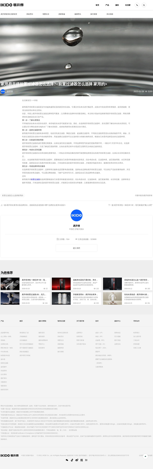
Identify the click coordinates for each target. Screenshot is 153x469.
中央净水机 (4, 352)
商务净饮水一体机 (7, 348)
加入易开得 (137, 336)
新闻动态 (117, 333)
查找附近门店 (24, 333)
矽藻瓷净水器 (5, 355)
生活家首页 (26, 100)
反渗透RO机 (5, 333)
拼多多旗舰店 (24, 352)
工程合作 (136, 340)
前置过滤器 (35, 179)
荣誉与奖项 (80, 340)
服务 (117, 5)
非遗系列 (4, 371)
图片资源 (117, 340)
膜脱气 (97, 352)
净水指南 (109, 14)
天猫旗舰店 (23, 336)
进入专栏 (76, 248)
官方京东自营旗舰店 (26, 344)
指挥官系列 (4, 390)
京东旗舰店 (23, 340)
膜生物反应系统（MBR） (104, 355)
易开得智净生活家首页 (9, 14)
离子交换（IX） (100, 344)
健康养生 (77, 14)
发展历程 (80, 336)
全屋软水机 (4, 344)
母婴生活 (45, 14)
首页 (97, 5)
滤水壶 (3, 359)
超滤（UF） (99, 333)
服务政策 (42, 336)
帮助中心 (42, 344)
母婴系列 (4, 386)
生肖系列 (4, 374)
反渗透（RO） (100, 340)
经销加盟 (136, 344)
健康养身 (61, 348)
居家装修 (61, 14)
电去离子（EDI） (101, 348)
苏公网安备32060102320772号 (118, 455)
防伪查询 (42, 348)
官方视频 (117, 336)
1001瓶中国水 (81, 344)
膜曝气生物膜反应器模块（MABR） (103, 361)
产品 (107, 5)
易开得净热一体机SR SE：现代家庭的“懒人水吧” (133, 205)
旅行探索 (93, 14)
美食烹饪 (29, 14)
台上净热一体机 (6, 336)
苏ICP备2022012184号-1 (97, 455)
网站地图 (149, 455)
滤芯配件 (4, 367)
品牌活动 (117, 344)
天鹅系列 (4, 382)
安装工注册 (137, 348)
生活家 (127, 5)
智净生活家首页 (63, 333)
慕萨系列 (4, 378)
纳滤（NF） (99, 336)
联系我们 (136, 333)
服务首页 (42, 333)
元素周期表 (99, 367)
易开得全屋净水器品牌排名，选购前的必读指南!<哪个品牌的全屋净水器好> (36, 205)
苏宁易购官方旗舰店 (26, 348)
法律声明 (142, 455)
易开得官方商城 (25, 355)
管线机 (3, 340)
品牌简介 (80, 333)
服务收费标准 (43, 340)
